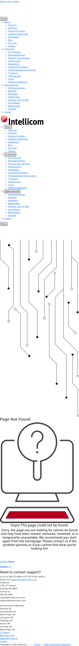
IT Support (13, 73)
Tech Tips (12, 43)
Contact (7, 112)
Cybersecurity (14, 76)
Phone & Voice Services (19, 58)
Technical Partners (16, 31)
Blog (10, 40)
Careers (11, 46)
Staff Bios (12, 28)
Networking (13, 64)
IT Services (9, 49)
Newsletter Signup (8, 638)
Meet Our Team (7, 635)
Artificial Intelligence (17, 82)
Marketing (13, 94)
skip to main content (9, 1)
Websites (12, 91)
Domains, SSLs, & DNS (18, 100)
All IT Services (14, 52)
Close (3, 18)
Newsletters (13, 37)
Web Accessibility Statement (57, 644)
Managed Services (16, 55)
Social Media (14, 103)
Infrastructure (14, 61)
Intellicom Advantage (18, 34)
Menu (3, 224)
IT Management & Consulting (22, 70)
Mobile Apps (14, 97)
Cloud (11, 79)
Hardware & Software (18, 67)
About (7, 22)
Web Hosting (14, 106)
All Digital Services (16, 88)
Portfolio (12, 109)
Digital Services (11, 85)
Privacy (37, 644)
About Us (12, 25)
